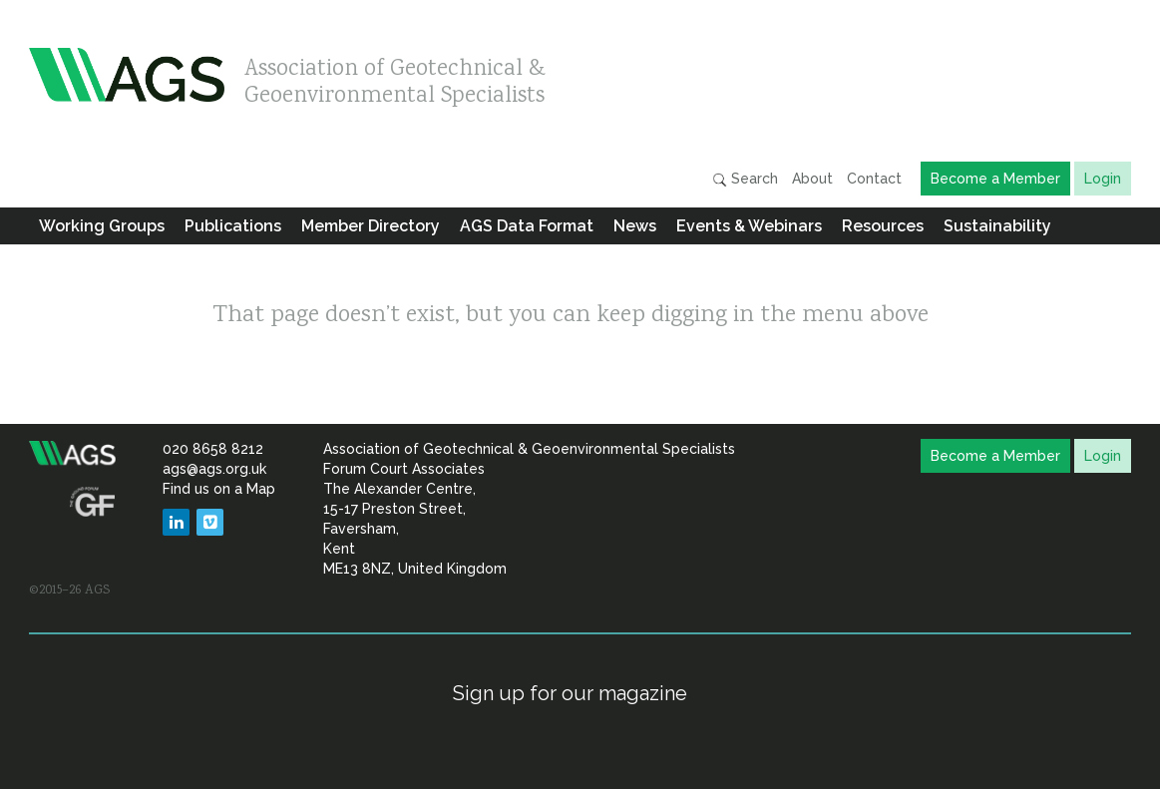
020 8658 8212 (213, 449)
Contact (874, 179)
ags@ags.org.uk (214, 469)
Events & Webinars (749, 225)
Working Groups (102, 225)
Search (745, 179)
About (812, 179)
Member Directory (370, 225)
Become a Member (995, 179)
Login (1102, 179)
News (634, 225)
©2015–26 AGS (69, 590)
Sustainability (997, 225)
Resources (883, 225)
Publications (233, 225)
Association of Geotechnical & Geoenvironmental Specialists (395, 77)
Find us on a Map (219, 489)
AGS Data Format (526, 225)
